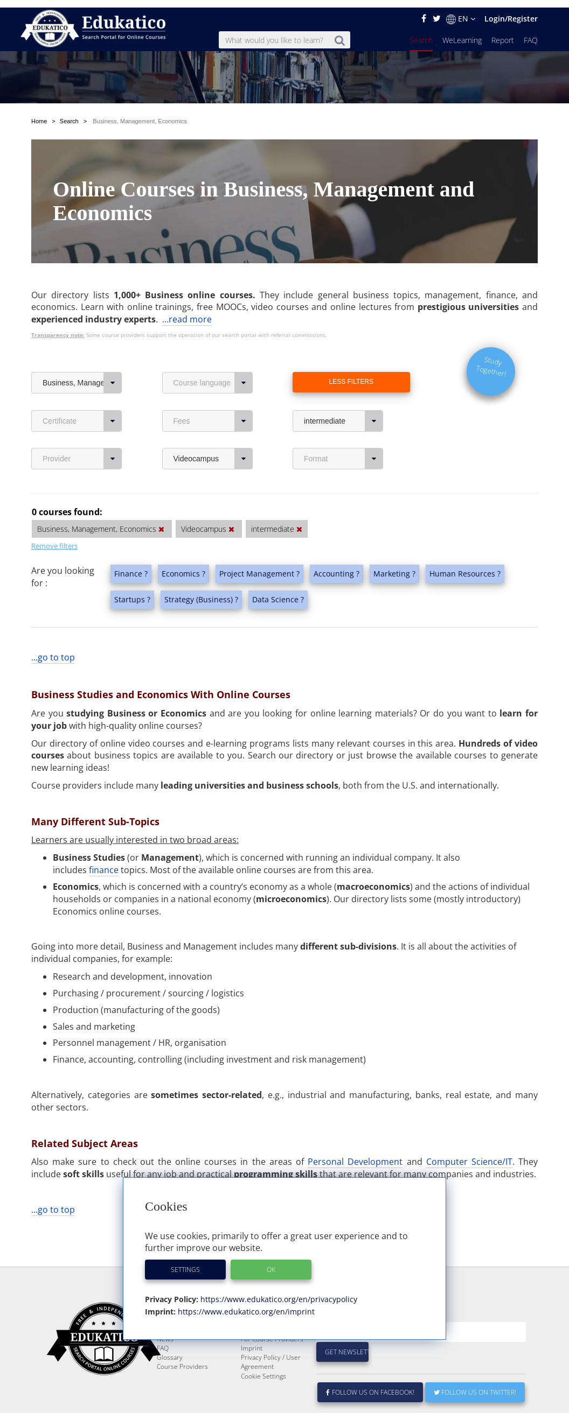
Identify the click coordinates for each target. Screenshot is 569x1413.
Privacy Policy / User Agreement (271, 1354)
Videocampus (213, 425)
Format (343, 425)
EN (460, 11)
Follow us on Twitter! (475, 1384)
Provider (82, 425)
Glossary (170, 1349)
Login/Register (511, 11)
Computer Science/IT (469, 1128)
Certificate (82, 387)
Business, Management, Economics (82, 349)
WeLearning (462, 32)
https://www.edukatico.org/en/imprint (245, 1304)
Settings (185, 1262)
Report (502, 32)
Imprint (251, 1340)
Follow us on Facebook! (370, 1384)
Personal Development (355, 1128)
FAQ (531, 32)
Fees (213, 387)
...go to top (53, 624)
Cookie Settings (263, 1368)
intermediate (343, 387)
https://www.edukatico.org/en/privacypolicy (277, 1292)
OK (271, 1262)
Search (421, 32)
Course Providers (182, 1358)
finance (104, 836)
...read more (187, 286)
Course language (213, 349)
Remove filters (54, 512)
